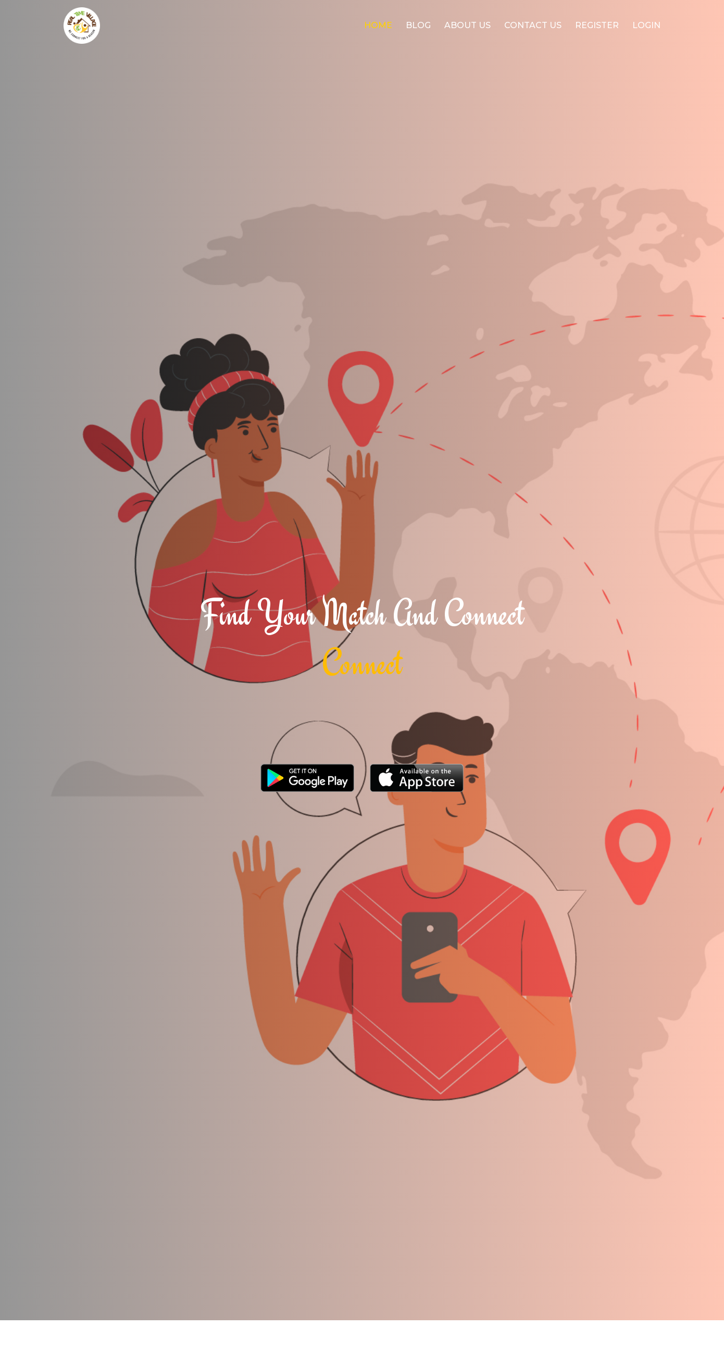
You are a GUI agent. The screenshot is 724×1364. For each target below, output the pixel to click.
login (646, 25)
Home (378, 25)
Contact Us (532, 25)
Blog (418, 25)
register (597, 25)
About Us (467, 25)
